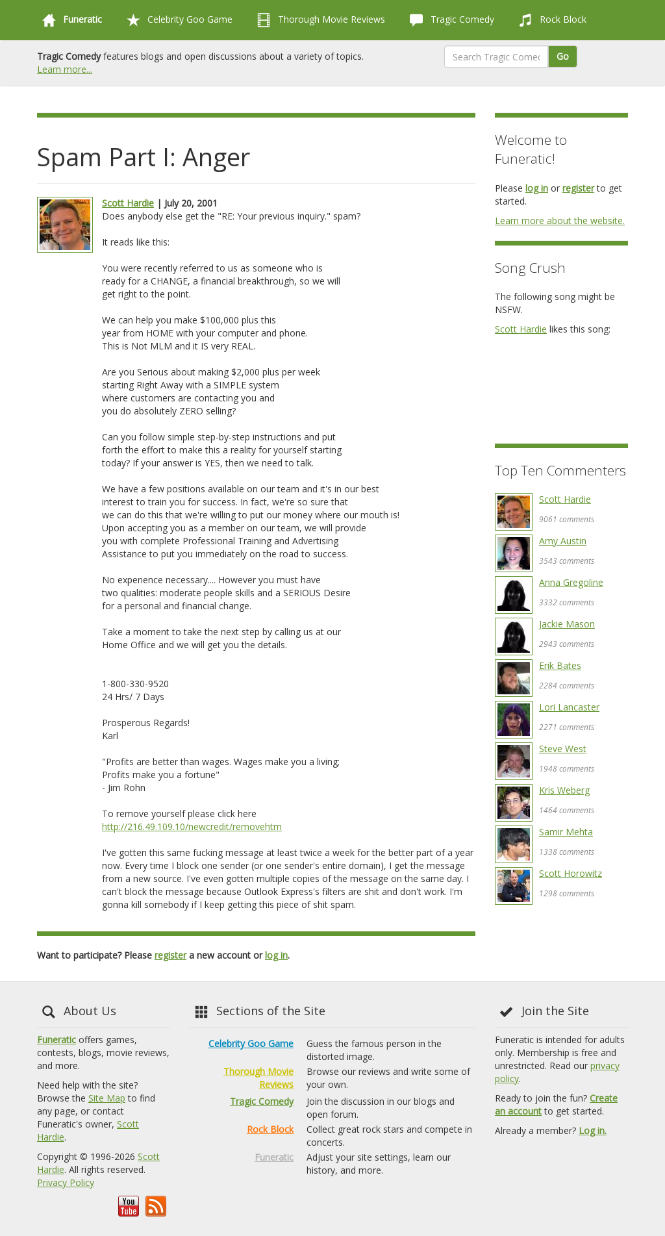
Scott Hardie (128, 203)
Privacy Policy (65, 1182)
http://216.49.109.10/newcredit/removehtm (192, 826)
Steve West (562, 748)
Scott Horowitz (570, 873)
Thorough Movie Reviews (318, 20)
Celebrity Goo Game (176, 20)
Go (563, 56)
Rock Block (550, 20)
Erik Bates (560, 665)
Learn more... (64, 69)
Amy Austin (562, 541)
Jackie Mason (567, 624)
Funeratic (56, 1039)
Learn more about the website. (560, 220)
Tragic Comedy (449, 20)
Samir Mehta (566, 832)
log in (276, 955)
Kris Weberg (564, 790)
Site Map (106, 1098)
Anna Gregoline (571, 582)
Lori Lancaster (569, 707)
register (170, 955)
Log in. (593, 1130)
